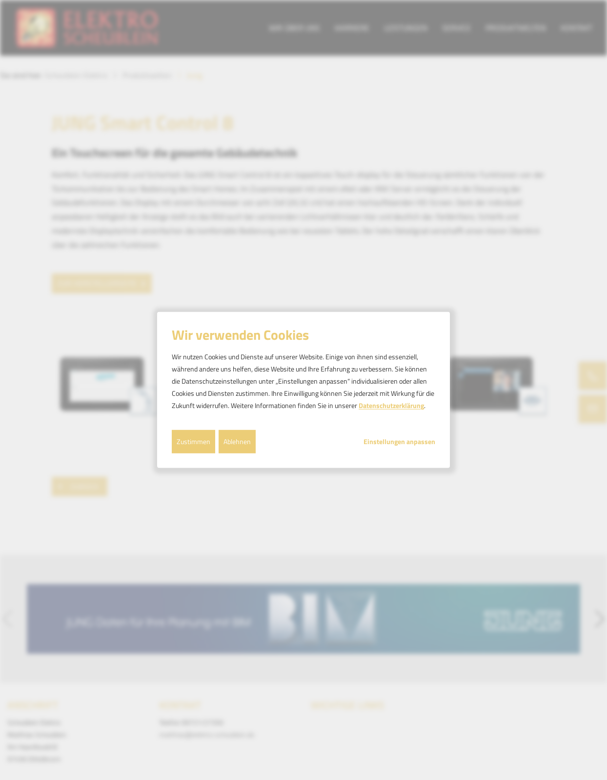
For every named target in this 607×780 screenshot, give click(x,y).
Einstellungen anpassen (399, 441)
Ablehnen (237, 441)
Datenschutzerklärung (391, 405)
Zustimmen (193, 441)
